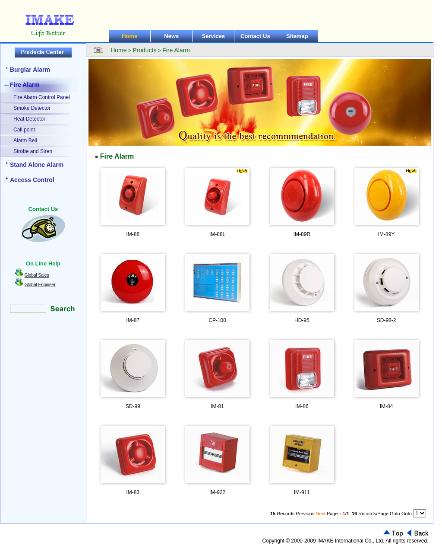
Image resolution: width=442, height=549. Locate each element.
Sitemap (297, 36)
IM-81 (217, 406)
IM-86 (302, 406)
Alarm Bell (25, 140)
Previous (305, 513)
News (171, 36)
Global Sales (37, 275)
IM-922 (217, 492)
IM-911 (302, 492)
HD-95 (301, 320)
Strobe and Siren (32, 151)
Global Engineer (40, 284)
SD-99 (133, 406)
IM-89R (302, 234)
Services (213, 36)
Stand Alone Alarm (36, 164)
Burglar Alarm (30, 69)
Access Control (32, 179)
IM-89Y (386, 234)
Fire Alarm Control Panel (41, 97)
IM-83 (133, 492)
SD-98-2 (386, 320)
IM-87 (133, 320)
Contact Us (255, 36)
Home (129, 36)
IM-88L (217, 234)
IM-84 (386, 406)
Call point (24, 130)
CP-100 (217, 320)
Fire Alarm (25, 84)
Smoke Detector (32, 108)
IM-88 (133, 234)
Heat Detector (29, 119)
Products (144, 50)
